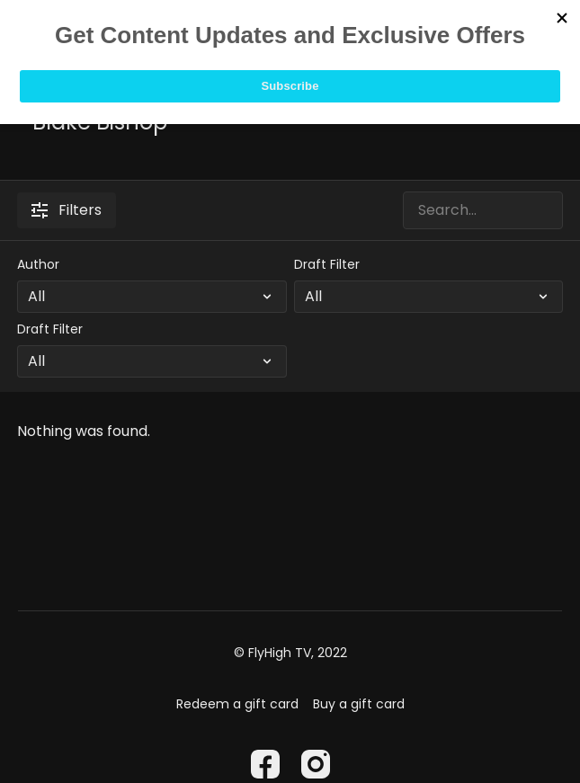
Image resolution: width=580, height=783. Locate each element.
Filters (66, 210)
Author (38, 264)
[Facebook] (265, 764)
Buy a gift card (359, 704)
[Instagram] (315, 764)
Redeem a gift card (237, 704)
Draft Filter (327, 264)
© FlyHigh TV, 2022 (290, 652)
